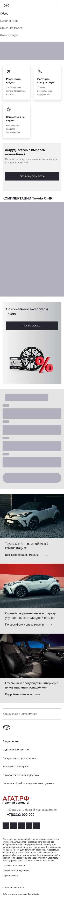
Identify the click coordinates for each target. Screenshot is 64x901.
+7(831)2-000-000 (20, 814)
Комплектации (9, 20)
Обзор (4, 13)
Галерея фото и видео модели (24, 624)
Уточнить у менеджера (32, 176)
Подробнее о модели (18, 694)
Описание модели (12, 28)
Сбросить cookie (10, 875)
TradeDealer (34, 894)
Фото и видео (9, 35)
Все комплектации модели (22, 554)
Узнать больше (32, 325)
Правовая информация (14, 865)
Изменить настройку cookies (16, 870)
